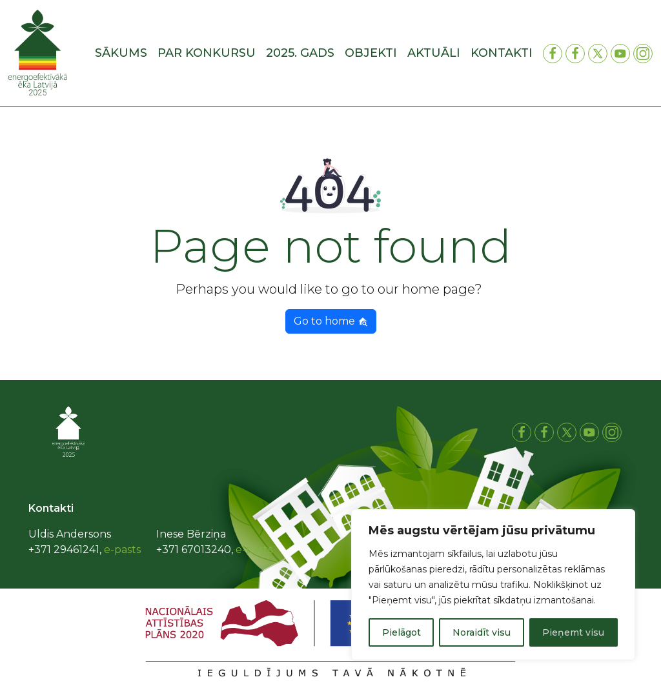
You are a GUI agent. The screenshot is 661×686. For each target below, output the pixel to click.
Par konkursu (207, 53)
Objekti (371, 53)
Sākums (121, 53)
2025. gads (300, 53)
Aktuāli (433, 53)
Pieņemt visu (573, 632)
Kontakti (502, 53)
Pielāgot (401, 632)
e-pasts (122, 549)
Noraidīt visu (482, 632)
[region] (493, 584)
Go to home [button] (331, 321)
